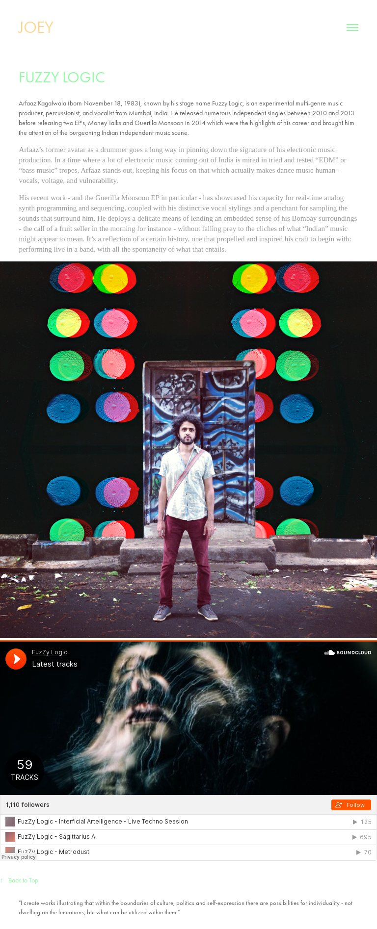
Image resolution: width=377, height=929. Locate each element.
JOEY (36, 27)
